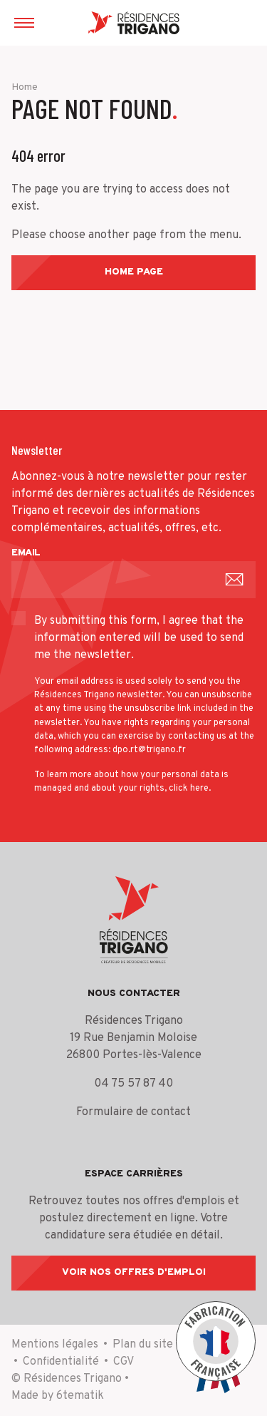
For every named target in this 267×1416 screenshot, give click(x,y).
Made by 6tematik (57, 1396)
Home (24, 87)
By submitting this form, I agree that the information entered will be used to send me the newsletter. (139, 638)
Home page (134, 272)
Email (26, 553)
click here (189, 788)
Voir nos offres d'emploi (134, 1272)
